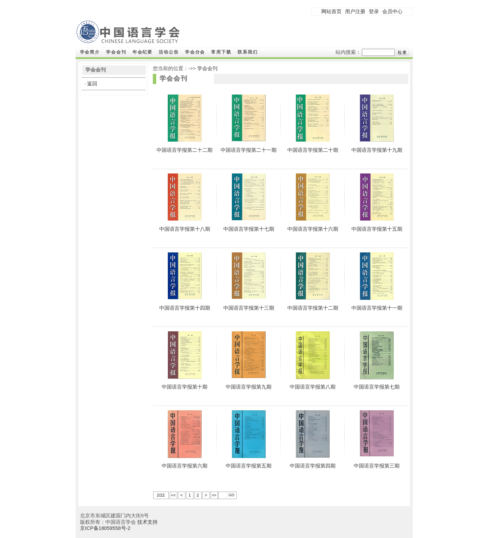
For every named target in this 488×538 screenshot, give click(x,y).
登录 (374, 11)
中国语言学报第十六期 (312, 229)
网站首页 (331, 11)
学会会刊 (116, 52)
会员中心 (392, 11)
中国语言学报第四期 (313, 466)
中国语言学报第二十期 (312, 150)
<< (173, 495)
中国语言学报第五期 (248, 466)
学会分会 (195, 52)
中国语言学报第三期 (377, 466)
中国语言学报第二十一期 (249, 150)
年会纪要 (143, 52)
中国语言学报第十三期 (248, 308)
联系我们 (248, 52)
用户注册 (355, 11)
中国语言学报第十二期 (312, 308)
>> (213, 495)
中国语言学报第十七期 (248, 229)
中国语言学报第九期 (248, 387)
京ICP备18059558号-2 (105, 528)
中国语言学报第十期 (184, 387)
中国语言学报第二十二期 (184, 150)
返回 (92, 83)
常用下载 (221, 52)
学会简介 (90, 52)
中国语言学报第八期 (313, 387)
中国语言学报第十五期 (376, 229)
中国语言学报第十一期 (376, 308)
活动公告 (169, 52)
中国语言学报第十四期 (184, 308)
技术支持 (147, 522)
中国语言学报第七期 (377, 387)
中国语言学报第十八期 (184, 229)
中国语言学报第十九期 (376, 150)
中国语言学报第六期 (184, 466)
